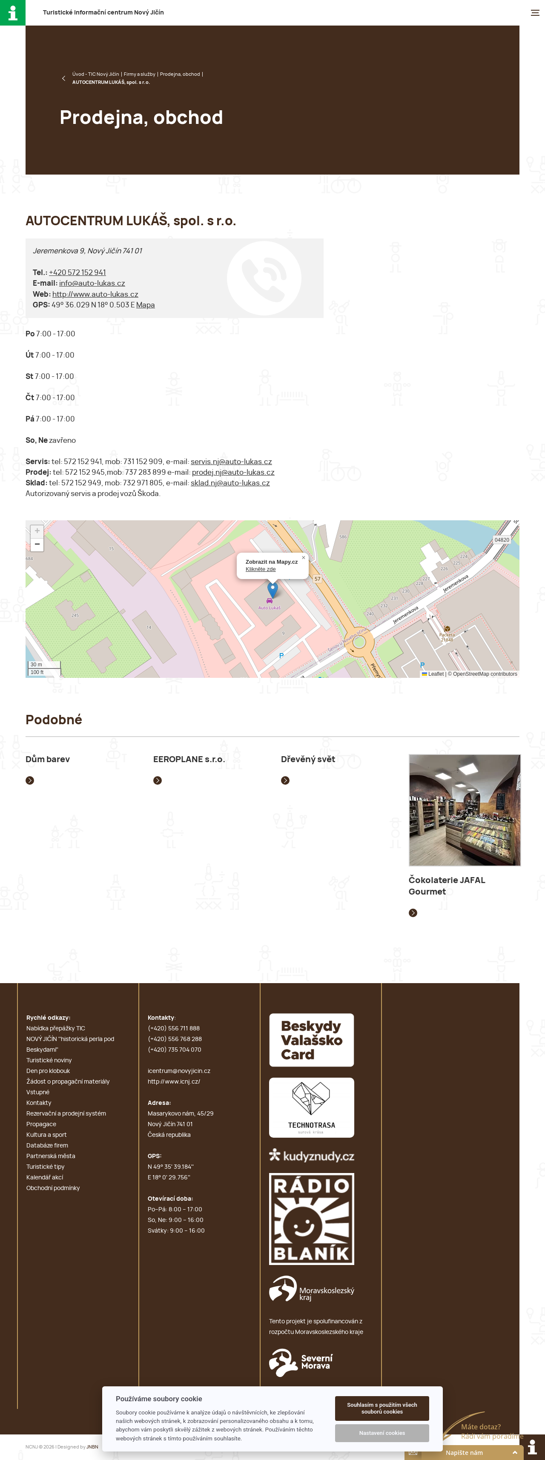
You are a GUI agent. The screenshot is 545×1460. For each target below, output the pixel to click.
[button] (272, 590)
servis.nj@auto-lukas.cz (231, 461)
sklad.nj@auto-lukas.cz (230, 483)
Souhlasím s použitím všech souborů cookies (382, 1408)
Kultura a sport (46, 1135)
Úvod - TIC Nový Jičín (95, 74)
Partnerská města (50, 1156)
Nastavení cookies (382, 1433)
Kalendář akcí (44, 1178)
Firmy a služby (139, 74)
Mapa (145, 305)
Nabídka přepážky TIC (55, 1029)
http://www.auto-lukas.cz (95, 294)
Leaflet (433, 674)
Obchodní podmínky (53, 1188)
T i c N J (103, 13)
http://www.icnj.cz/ (174, 1082)
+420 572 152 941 (77, 272)
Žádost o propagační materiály (68, 1082)
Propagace (41, 1124)
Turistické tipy (45, 1167)
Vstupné (37, 1093)
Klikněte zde (261, 569)
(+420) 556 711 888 (174, 1029)
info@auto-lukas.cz (92, 283)
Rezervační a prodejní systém (66, 1114)
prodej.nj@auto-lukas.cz (233, 472)
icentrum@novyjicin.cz (179, 1071)
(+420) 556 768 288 (175, 1039)
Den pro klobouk (48, 1071)
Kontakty (39, 1103)
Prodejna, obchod (180, 74)
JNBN (92, 1447)
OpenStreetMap (471, 674)
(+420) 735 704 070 (174, 1050)
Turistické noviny (49, 1061)
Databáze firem (47, 1146)
